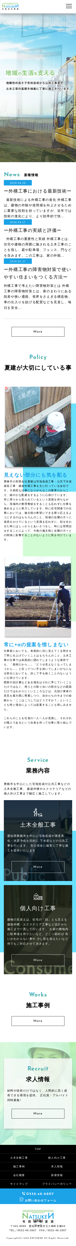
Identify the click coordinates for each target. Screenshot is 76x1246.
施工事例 (19, 1166)
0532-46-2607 (38, 1194)
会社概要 (19, 1175)
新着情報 (57, 1175)
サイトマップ (19, 1183)
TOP (38, 1149)
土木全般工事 (19, 1157)
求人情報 (57, 1166)
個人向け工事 (57, 1157)
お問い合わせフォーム (38, 1200)
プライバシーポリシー (57, 1183)
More (37, 331)
